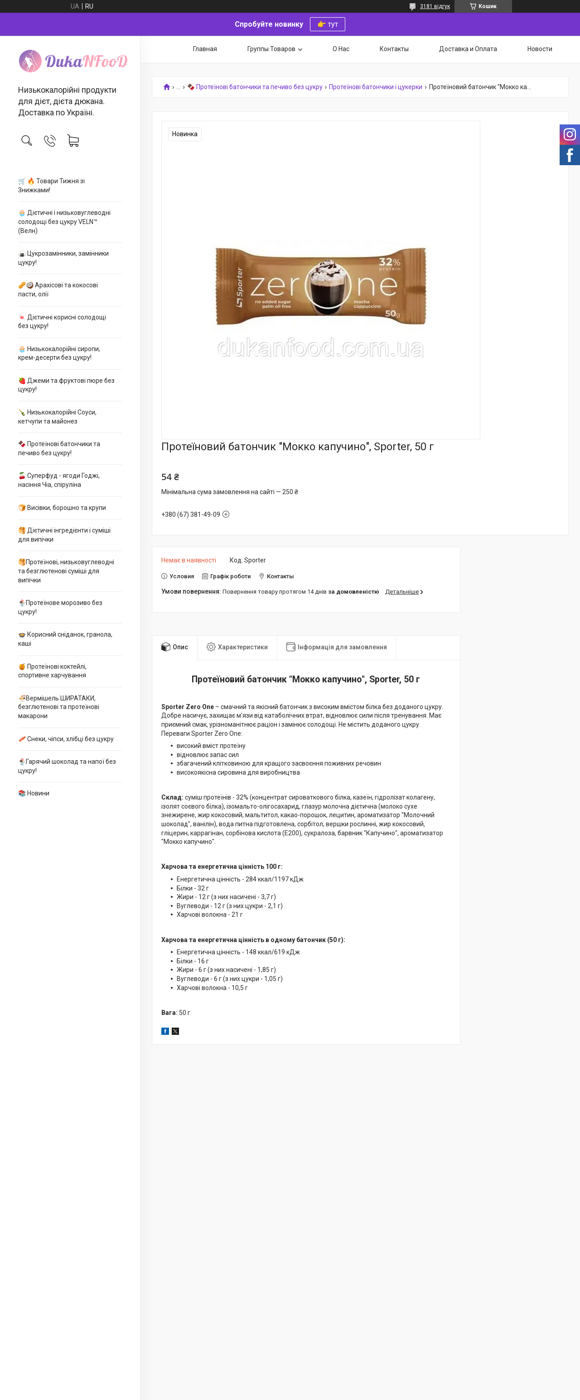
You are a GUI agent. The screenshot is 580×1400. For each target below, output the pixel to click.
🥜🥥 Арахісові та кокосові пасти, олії (58, 289)
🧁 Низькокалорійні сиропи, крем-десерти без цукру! (59, 353)
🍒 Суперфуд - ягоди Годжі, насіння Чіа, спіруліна (59, 480)
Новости (539, 48)
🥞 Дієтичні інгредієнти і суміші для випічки (64, 535)
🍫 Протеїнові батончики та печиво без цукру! (59, 448)
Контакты (394, 48)
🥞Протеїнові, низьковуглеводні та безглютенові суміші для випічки (66, 570)
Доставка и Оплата (468, 48)
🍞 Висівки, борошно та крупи (62, 507)
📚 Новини (33, 793)
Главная (205, 48)
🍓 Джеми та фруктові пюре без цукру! (66, 385)
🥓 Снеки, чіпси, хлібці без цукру (66, 739)
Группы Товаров (271, 48)
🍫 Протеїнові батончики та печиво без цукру (255, 87)
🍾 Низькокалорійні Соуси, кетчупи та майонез (57, 417)
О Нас (341, 48)
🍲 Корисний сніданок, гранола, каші (65, 639)
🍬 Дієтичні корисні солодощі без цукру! (62, 322)
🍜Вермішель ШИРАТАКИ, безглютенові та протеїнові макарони (58, 707)
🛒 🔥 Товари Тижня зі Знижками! (51, 185)
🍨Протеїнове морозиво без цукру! (60, 607)
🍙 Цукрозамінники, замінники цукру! (63, 258)
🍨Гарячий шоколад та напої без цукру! (67, 766)
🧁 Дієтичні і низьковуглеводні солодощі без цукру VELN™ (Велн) (64, 221)
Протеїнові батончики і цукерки (375, 87)
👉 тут (327, 24)
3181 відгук (435, 6)
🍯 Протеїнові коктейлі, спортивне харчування (52, 671)
